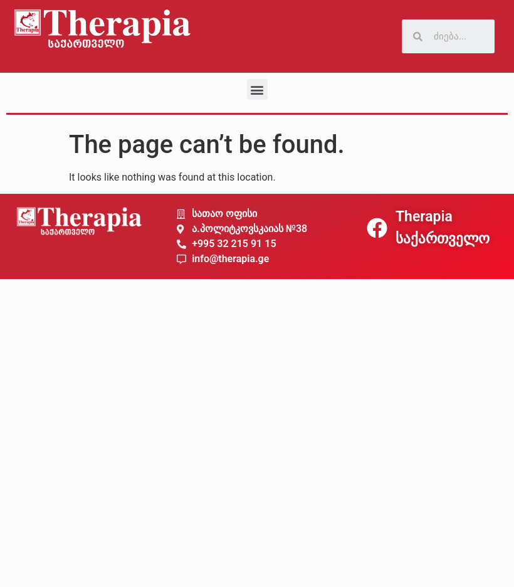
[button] (257, 89)
